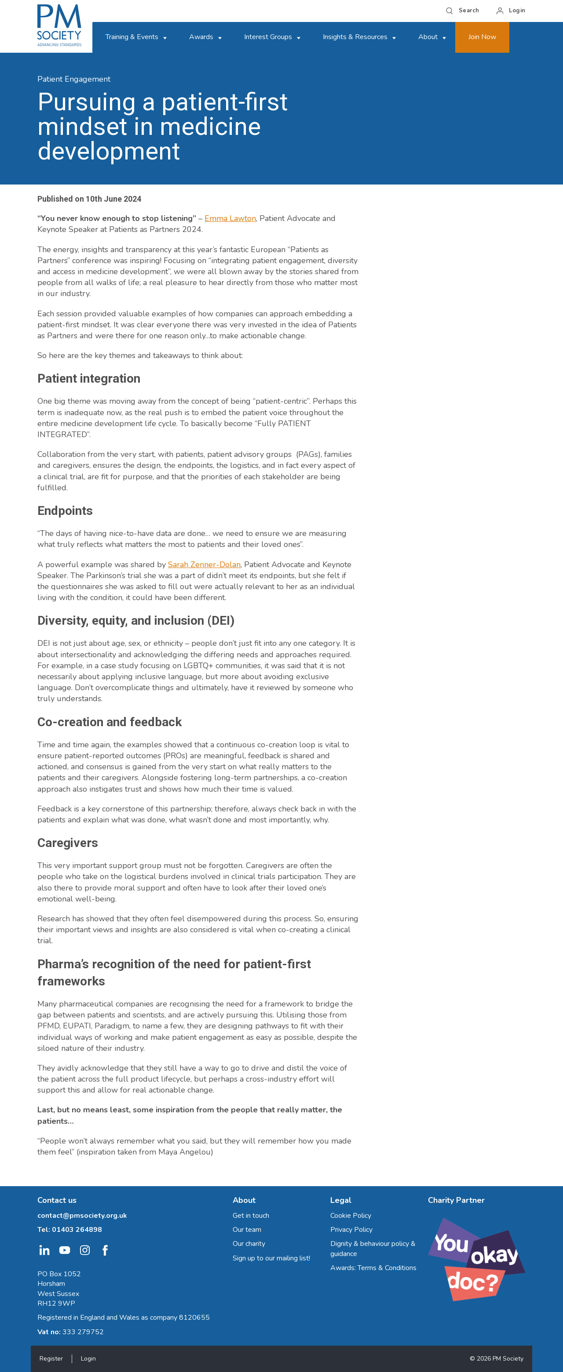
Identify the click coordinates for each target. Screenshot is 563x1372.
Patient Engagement (73, 79)
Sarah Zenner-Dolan (204, 564)
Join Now (482, 37)
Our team (247, 1229)
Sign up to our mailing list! (271, 1258)
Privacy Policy (351, 1229)
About (428, 37)
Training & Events (132, 37)
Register (51, 1358)
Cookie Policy (350, 1215)
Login (88, 1358)
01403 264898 (77, 1229)
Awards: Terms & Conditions (373, 1268)
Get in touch (251, 1215)
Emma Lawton (230, 218)
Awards (201, 37)
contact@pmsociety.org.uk (82, 1215)
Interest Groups (268, 37)
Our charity (249, 1244)
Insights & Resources (355, 37)
